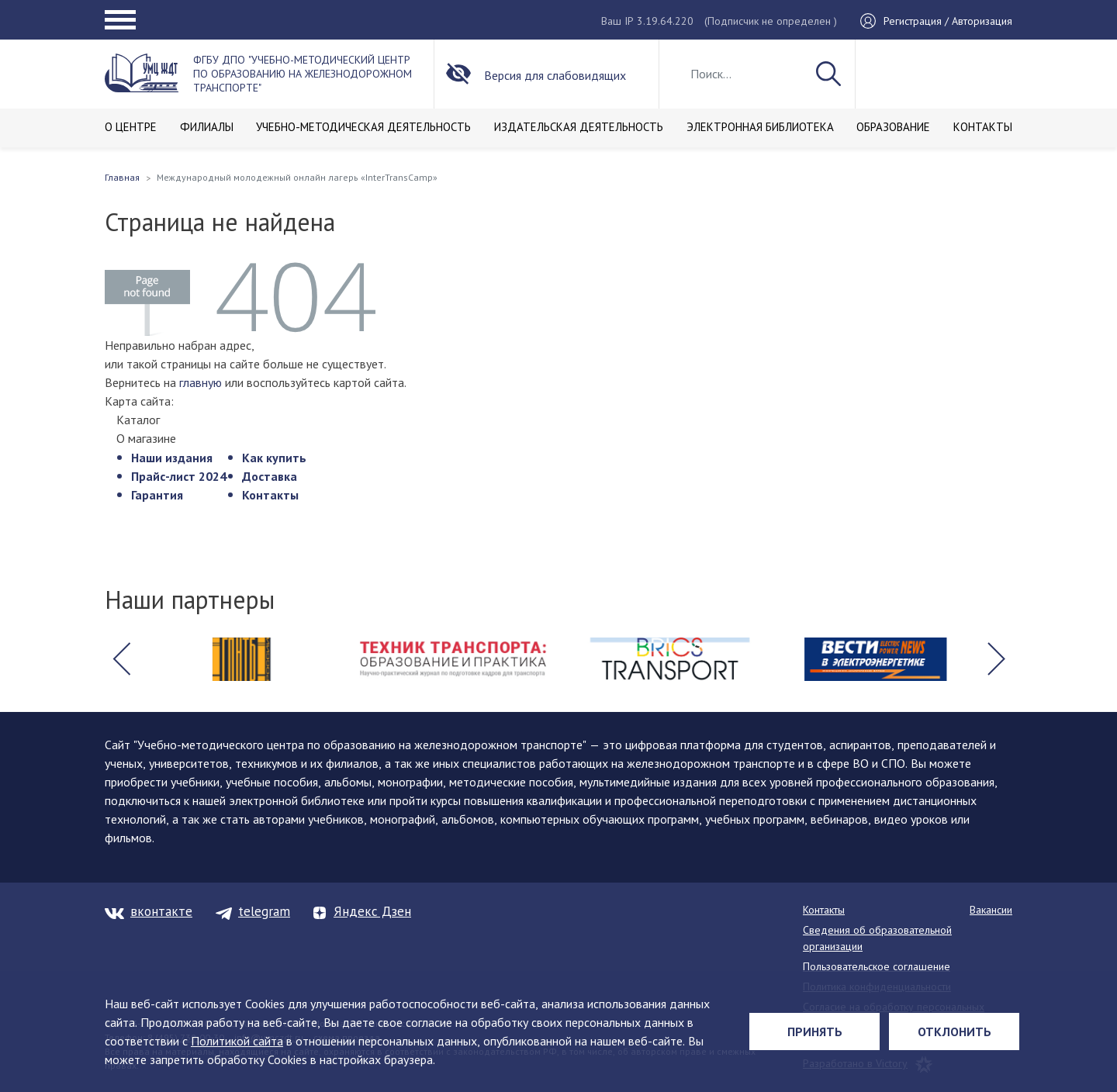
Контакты (270, 495)
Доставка (269, 476)
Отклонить (954, 1031)
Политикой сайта (237, 1041)
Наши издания (172, 457)
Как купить (274, 457)
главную (200, 382)
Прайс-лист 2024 (179, 476)
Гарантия (157, 495)
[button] (121, 659)
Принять (814, 1031)
